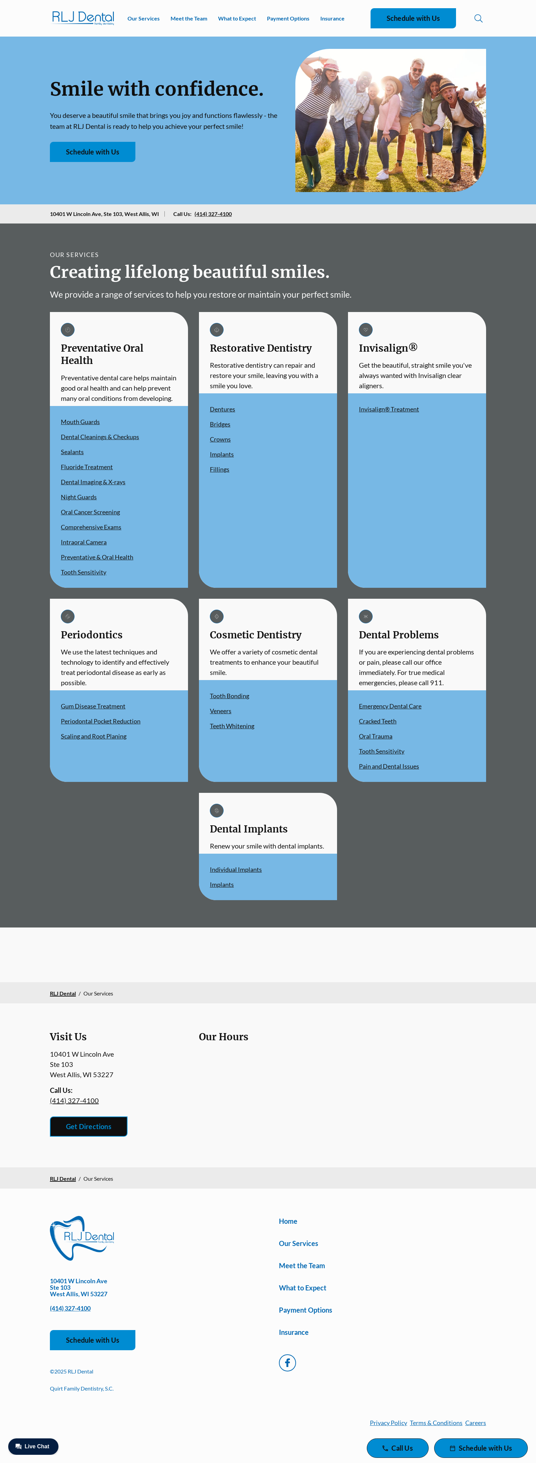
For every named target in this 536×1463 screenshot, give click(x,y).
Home (288, 1221)
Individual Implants (236, 869)
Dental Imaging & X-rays (93, 482)
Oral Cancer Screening (90, 512)
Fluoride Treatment (87, 467)
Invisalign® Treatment (389, 409)
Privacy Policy (388, 1422)
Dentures (222, 409)
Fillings (219, 469)
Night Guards (79, 497)
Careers (475, 1422)
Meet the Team (189, 18)
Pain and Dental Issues (389, 766)
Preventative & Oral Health (97, 557)
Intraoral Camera (84, 542)
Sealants (72, 452)
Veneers (220, 711)
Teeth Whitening (232, 726)
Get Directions (88, 1126)
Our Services (144, 18)
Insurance (332, 18)
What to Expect (237, 18)
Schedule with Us (413, 18)
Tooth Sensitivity (83, 572)
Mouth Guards (80, 421)
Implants (222, 454)
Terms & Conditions (436, 1422)
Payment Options (288, 18)
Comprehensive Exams (91, 527)
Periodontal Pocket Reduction (100, 721)
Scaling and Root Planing (93, 736)
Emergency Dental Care (390, 706)
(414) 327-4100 (213, 214)
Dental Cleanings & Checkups (100, 437)
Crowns (220, 439)
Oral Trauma (375, 736)
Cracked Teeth (378, 721)
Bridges (220, 424)
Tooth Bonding (229, 696)
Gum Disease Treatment (93, 706)
